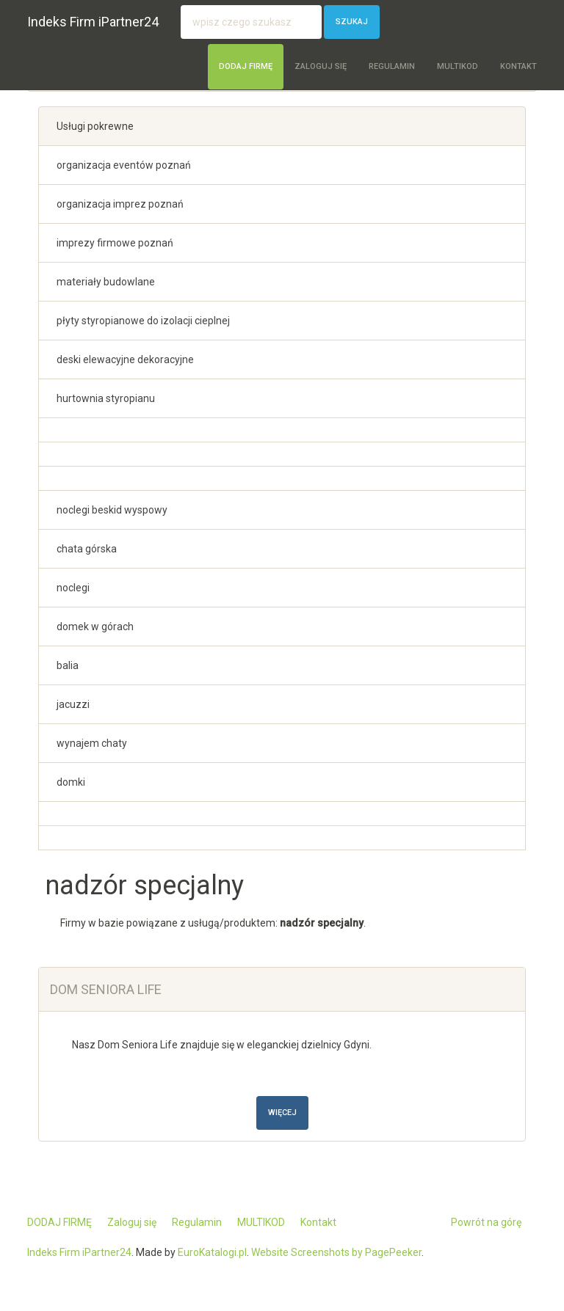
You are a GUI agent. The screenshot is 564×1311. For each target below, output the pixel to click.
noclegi (73, 588)
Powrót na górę (486, 1222)
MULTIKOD (457, 66)
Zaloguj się (320, 66)
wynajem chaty (92, 743)
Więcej (282, 1112)
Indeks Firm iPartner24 (93, 21)
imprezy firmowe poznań (115, 243)
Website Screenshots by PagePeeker (336, 1252)
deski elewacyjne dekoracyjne (125, 359)
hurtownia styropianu (106, 398)
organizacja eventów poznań (124, 165)
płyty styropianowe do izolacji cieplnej (143, 320)
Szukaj (352, 21)
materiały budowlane (106, 282)
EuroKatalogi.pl (212, 1252)
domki (71, 782)
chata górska (87, 549)
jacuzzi (73, 704)
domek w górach (95, 626)
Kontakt (518, 66)
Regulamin (392, 66)
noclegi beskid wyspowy (112, 510)
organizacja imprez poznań (120, 204)
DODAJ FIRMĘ (245, 66)
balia (68, 665)
